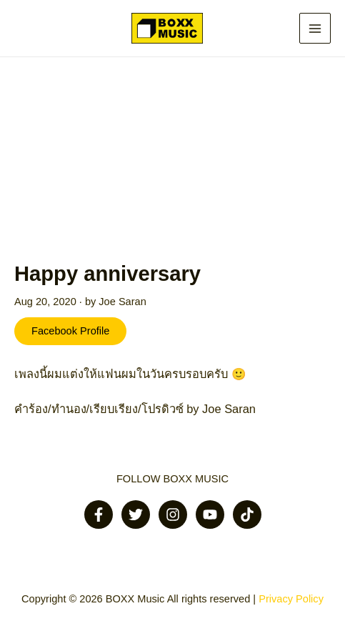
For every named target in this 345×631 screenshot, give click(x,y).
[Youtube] (210, 514)
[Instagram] (173, 514)
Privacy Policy (291, 599)
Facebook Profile (70, 331)
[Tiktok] (247, 514)
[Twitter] (135, 514)
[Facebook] (98, 514)
